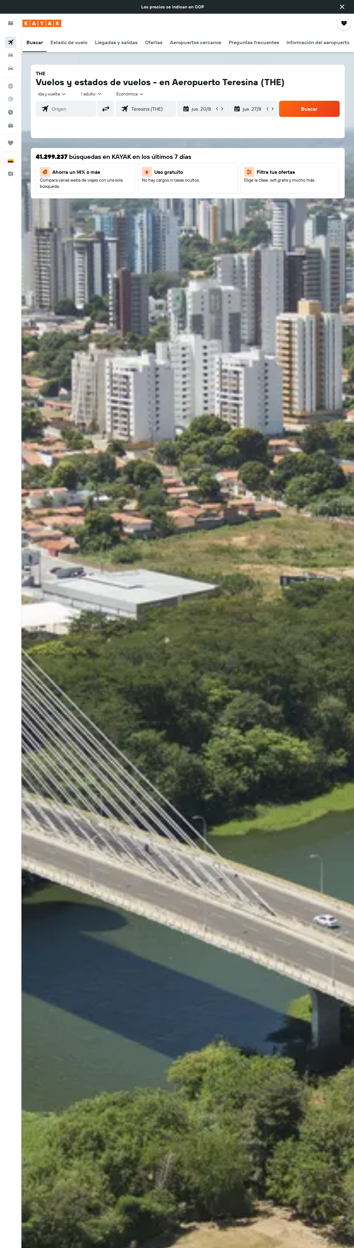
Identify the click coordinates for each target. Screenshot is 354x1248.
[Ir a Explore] (10, 86)
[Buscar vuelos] (10, 42)
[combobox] (130, 94)
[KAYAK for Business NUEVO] (10, 125)
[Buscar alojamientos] (10, 55)
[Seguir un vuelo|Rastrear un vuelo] (10, 99)
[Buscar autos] (10, 68)
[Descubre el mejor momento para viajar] (10, 112)
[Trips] (10, 143)
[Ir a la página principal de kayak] (41, 23)
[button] (342, 6)
